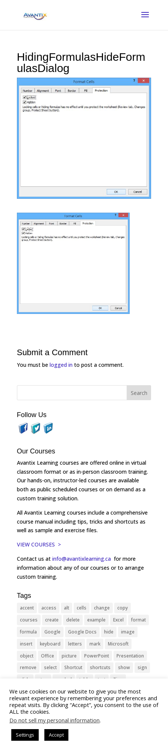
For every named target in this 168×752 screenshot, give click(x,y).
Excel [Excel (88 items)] (118, 620)
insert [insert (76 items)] (26, 644)
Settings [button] (25, 734)
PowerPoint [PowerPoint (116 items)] (96, 656)
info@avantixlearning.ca (82, 558)
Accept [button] (56, 734)
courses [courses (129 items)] (29, 620)
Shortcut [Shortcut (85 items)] (73, 667)
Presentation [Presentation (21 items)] (130, 656)
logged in (61, 364)
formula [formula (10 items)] (28, 632)
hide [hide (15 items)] (109, 632)
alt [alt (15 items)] (66, 608)
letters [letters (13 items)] (75, 644)
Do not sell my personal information (54, 720)
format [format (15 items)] (138, 620)
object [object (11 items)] (26, 656)
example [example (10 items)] (96, 620)
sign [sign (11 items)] (142, 667)
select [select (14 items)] (50, 667)
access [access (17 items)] (48, 608)
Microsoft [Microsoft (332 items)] (118, 644)
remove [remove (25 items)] (28, 667)
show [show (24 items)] (124, 667)
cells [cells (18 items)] (81, 608)
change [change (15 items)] (102, 608)
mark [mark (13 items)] (94, 644)
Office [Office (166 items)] (47, 656)
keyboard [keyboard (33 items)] (50, 644)
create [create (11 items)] (52, 620)
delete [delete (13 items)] (73, 620)
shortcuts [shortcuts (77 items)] (100, 667)
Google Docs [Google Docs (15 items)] (82, 632)
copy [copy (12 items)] (122, 608)
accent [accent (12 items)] (27, 608)
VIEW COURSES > (39, 544)
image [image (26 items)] (128, 632)
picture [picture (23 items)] (69, 656)
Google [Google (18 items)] (52, 632)
